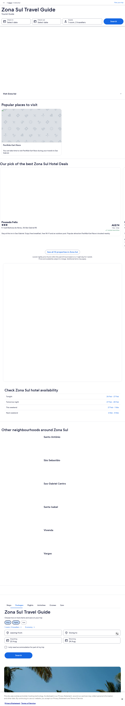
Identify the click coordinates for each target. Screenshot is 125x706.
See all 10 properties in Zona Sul (62, 266)
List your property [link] (10, 664)
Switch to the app (56, 629)
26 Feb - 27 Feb (113, 343)
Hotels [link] (5, 101)
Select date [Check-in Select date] (12, 23)
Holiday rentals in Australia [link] (43, 664)
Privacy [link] (67, 656)
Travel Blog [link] (38, 684)
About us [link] (7, 656)
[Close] (122, 699)
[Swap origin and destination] (63, 576)
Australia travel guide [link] (41, 656)
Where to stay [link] (8, 104)
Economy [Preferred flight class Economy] (115, 570)
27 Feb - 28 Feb (113, 348)
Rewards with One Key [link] (42, 688)
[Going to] (92, 576)
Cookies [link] (67, 660)
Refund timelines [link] (101, 666)
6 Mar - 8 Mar (113, 359)
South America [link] (7, 3)
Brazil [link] (16, 3)
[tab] (36, 552)
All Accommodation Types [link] (43, 680)
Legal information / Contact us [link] (75, 676)
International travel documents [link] (105, 674)
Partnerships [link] (8, 668)
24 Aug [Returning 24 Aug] (72, 584)
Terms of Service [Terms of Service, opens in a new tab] (28, 703)
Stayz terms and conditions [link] (74, 672)
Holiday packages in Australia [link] (44, 668)
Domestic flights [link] (40, 672)
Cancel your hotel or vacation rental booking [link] (107, 661)
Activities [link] (6, 98)
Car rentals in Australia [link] (42, 676)
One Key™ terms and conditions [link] (76, 668)
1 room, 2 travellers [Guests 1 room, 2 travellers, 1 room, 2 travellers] (77, 23)
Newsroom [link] (8, 680)
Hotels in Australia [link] (40, 660)
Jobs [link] (5, 660)
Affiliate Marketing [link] (10, 676)
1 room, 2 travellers (98, 570)
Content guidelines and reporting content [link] (76, 681)
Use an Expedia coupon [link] (103, 670)
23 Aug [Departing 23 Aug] (13, 584)
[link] (62, 110)
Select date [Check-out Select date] (43, 23)
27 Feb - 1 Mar (113, 354)
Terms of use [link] (69, 664)
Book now (13, 309)
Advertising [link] (8, 672)
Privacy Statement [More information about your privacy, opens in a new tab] (12, 703)
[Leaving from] (33, 576)
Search (113, 22)
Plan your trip (118, 3)
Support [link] (98, 656)
